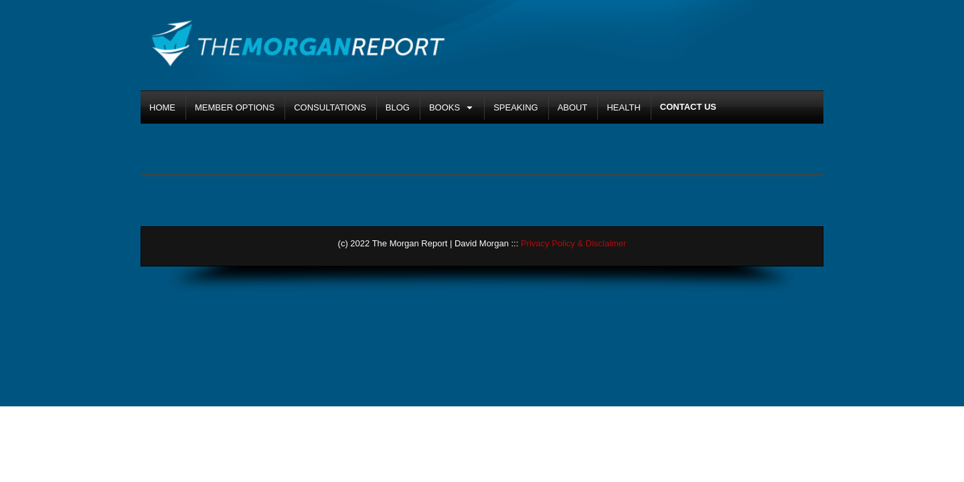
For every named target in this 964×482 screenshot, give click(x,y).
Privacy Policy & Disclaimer (573, 243)
